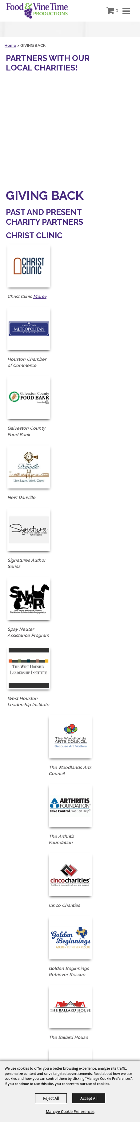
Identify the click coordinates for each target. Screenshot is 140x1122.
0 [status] (116, 11)
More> (39, 296)
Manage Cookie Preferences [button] (70, 1111)
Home (10, 45)
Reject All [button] (51, 1098)
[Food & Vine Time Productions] (37, 11)
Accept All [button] (88, 1098)
